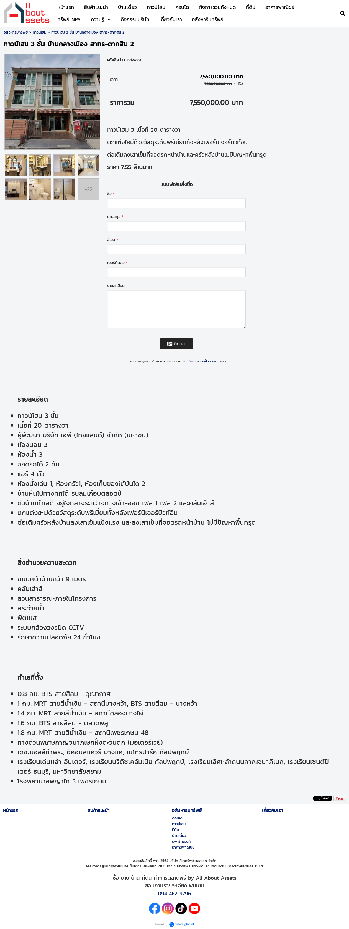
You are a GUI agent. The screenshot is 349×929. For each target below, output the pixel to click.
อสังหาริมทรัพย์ (16, 32)
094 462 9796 (174, 893)
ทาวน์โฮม (39, 32)
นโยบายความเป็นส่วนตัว (202, 361)
